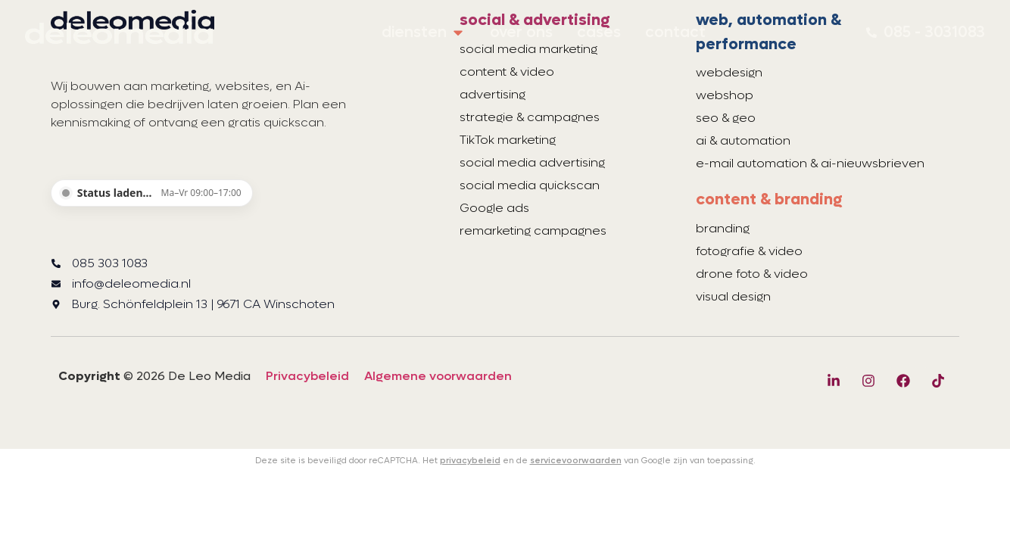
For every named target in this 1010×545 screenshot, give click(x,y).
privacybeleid (470, 460)
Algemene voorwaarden (438, 376)
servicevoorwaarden (576, 460)
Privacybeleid (307, 376)
